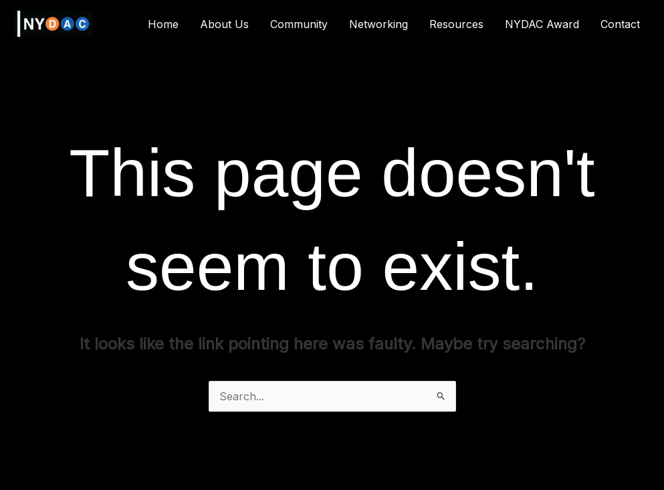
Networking (378, 24)
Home (163, 24)
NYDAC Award (542, 24)
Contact (620, 24)
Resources (456, 24)
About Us (224, 24)
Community (299, 24)
